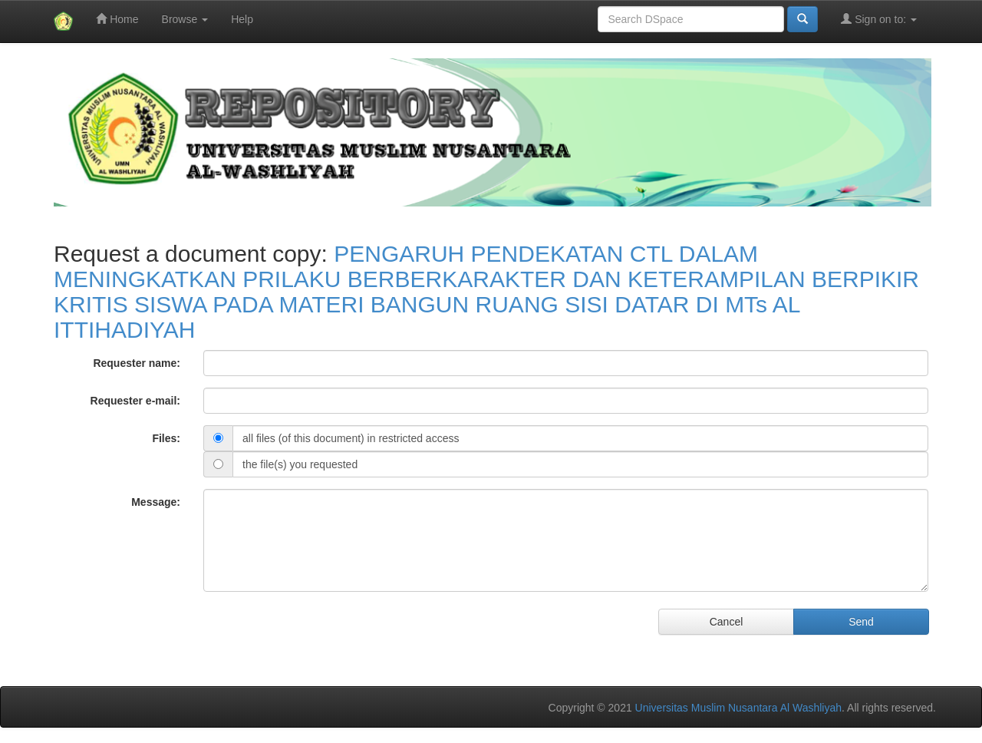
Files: (166, 438)
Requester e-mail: (135, 401)
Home (117, 18)
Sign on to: (879, 18)
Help (242, 19)
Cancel (726, 622)
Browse (185, 19)
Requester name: (136, 363)
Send (861, 622)
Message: (155, 502)
